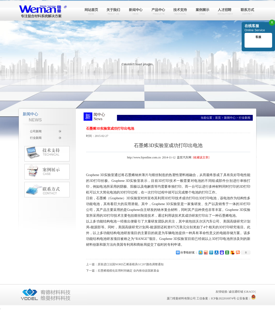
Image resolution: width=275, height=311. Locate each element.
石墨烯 (130, 175)
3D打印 (95, 181)
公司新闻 (36, 131)
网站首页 (91, 10)
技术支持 (180, 10)
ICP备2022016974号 (223, 298)
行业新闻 (36, 138)
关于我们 (114, 10)
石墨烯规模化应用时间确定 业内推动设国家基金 (128, 270)
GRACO (250, 291)
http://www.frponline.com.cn (144, 157)
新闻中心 (136, 10)
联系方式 (247, 10)
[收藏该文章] (201, 157)
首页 (218, 117)
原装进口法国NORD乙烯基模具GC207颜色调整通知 (131, 264)
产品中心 (158, 10)
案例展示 (203, 10)
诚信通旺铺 (236, 291)
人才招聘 (225, 10)
